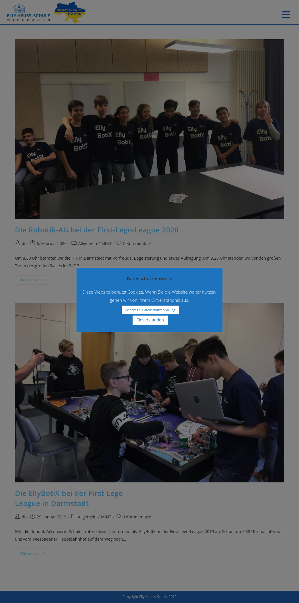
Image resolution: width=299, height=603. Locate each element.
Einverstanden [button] (150, 320)
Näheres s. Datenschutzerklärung (150, 310)
